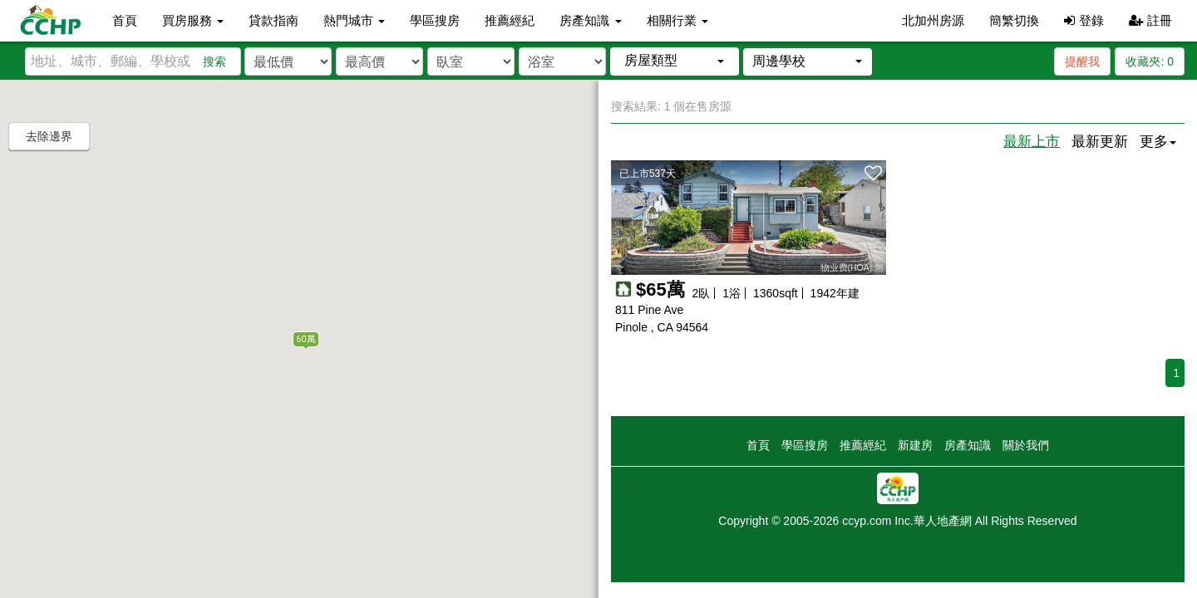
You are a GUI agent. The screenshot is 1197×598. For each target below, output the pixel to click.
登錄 (1083, 20)
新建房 (915, 445)
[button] (674, 61)
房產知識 (967, 445)
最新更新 (1099, 142)
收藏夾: (1150, 61)
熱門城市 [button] (354, 20)
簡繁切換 (1014, 20)
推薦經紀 (509, 20)
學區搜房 (435, 20)
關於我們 (1025, 445)
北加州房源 (933, 20)
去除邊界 (49, 136)
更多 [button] (1158, 142)
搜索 (214, 61)
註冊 (1150, 20)
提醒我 (1082, 61)
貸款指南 (273, 20)
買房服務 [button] (193, 20)
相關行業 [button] (677, 20)
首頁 (124, 20)
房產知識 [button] (590, 20)
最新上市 (1031, 142)
